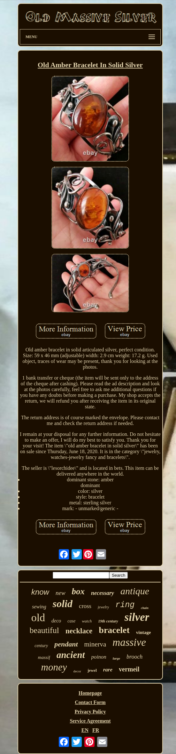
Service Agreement (90, 721)
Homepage (90, 693)
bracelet (114, 630)
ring (124, 605)
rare (107, 670)
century (41, 645)
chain (144, 608)
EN (84, 730)
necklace (78, 631)
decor (77, 671)
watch (87, 621)
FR (95, 730)
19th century (108, 621)
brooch (134, 657)
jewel (92, 670)
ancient (71, 655)
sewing (39, 606)
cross (85, 606)
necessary (102, 593)
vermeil (129, 669)
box (78, 591)
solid (63, 603)
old (38, 617)
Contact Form (90, 702)
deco (56, 620)
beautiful (44, 630)
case (71, 621)
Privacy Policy (90, 711)
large (116, 658)
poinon (98, 657)
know (40, 592)
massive (129, 642)
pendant (66, 644)
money (54, 667)
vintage (143, 632)
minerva (95, 644)
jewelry (103, 607)
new (60, 593)
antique (134, 591)
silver (137, 617)
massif (44, 657)
